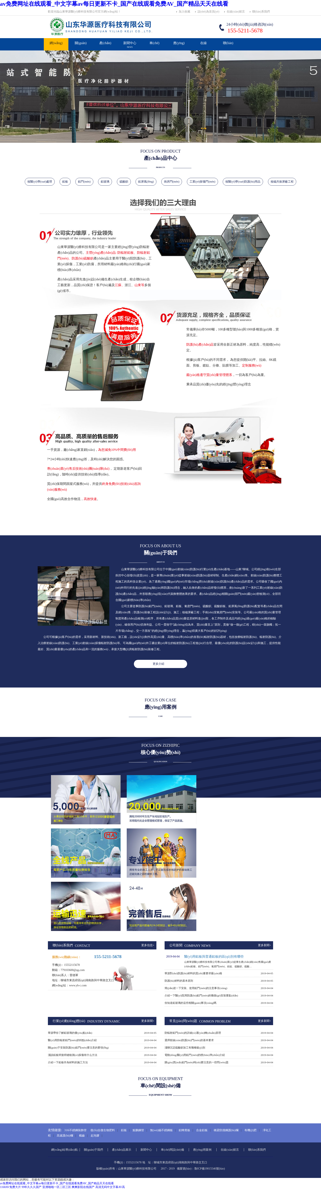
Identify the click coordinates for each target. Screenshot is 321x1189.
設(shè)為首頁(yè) (208, 11)
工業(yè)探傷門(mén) (202, 181)
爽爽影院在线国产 (83, 1187)
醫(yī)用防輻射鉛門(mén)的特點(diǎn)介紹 (72, 1040)
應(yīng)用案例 (178, 51)
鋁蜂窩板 (184, 1130)
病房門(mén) (171, 181)
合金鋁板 (202, 1130)
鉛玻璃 (105, 181)
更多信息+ (147, 945)
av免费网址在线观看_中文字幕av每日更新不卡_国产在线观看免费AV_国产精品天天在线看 (114, 4)
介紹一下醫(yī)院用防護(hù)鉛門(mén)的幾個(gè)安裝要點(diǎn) (201, 995)
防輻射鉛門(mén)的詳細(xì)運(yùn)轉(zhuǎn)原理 (193, 1032)
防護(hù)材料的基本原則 (179, 980)
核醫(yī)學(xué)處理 (39, 181)
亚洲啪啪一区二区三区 (56, 1187)
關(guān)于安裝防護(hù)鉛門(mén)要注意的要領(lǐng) (78, 1047)
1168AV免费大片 (10, 1187)
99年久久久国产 (31, 1187)
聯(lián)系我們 (261, 11)
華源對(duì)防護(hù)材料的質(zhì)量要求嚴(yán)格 (193, 973)
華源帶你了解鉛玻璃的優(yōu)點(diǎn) (70, 1032)
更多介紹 (158, 663)
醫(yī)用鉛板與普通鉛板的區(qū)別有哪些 (214, 956)
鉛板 (65, 181)
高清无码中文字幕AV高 (110, 1187)
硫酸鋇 (124, 181)
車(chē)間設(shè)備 (172, 1149)
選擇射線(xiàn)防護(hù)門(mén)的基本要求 (189, 1040)
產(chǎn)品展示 (105, 51)
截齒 (82, 1135)
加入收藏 (184, 11)
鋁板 (124, 1130)
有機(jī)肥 (250, 1130)
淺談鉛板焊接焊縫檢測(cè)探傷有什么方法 (72, 1055)
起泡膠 (95, 1135)
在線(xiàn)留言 (236, 11)
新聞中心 (129, 46)
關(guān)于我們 (80, 51)
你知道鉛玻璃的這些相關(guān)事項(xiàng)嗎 (190, 1002)
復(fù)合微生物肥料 (102, 1130)
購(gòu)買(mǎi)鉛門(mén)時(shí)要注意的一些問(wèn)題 (196, 1062)
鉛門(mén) (84, 181)
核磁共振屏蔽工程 (282, 181)
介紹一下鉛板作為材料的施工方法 (68, 1062)
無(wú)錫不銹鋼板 (161, 1130)
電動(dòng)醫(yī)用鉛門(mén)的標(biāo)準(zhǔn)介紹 (195, 1055)
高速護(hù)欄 (65, 1135)
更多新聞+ (264, 945)
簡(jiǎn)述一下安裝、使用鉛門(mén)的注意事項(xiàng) (196, 988)
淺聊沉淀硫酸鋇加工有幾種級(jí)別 (185, 1047)
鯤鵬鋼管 (138, 1130)
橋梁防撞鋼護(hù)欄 (226, 1130)
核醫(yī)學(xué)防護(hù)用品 (242, 181)
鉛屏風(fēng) (146, 181)
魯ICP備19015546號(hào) (209, 1168)
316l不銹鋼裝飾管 (75, 1130)
